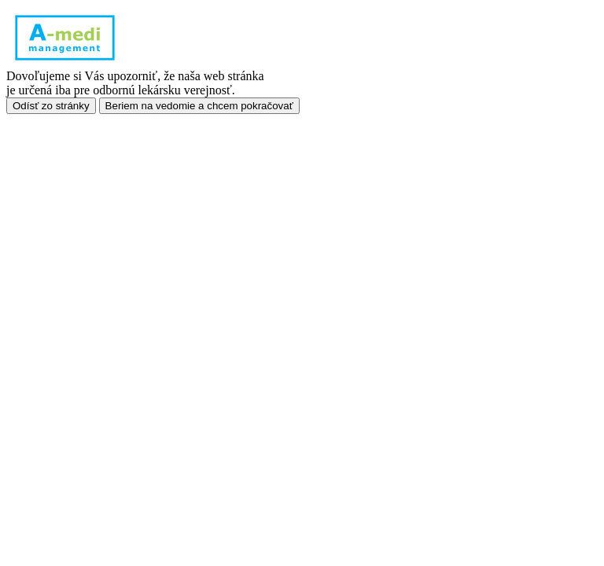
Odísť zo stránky (51, 106)
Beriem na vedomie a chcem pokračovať (199, 106)
